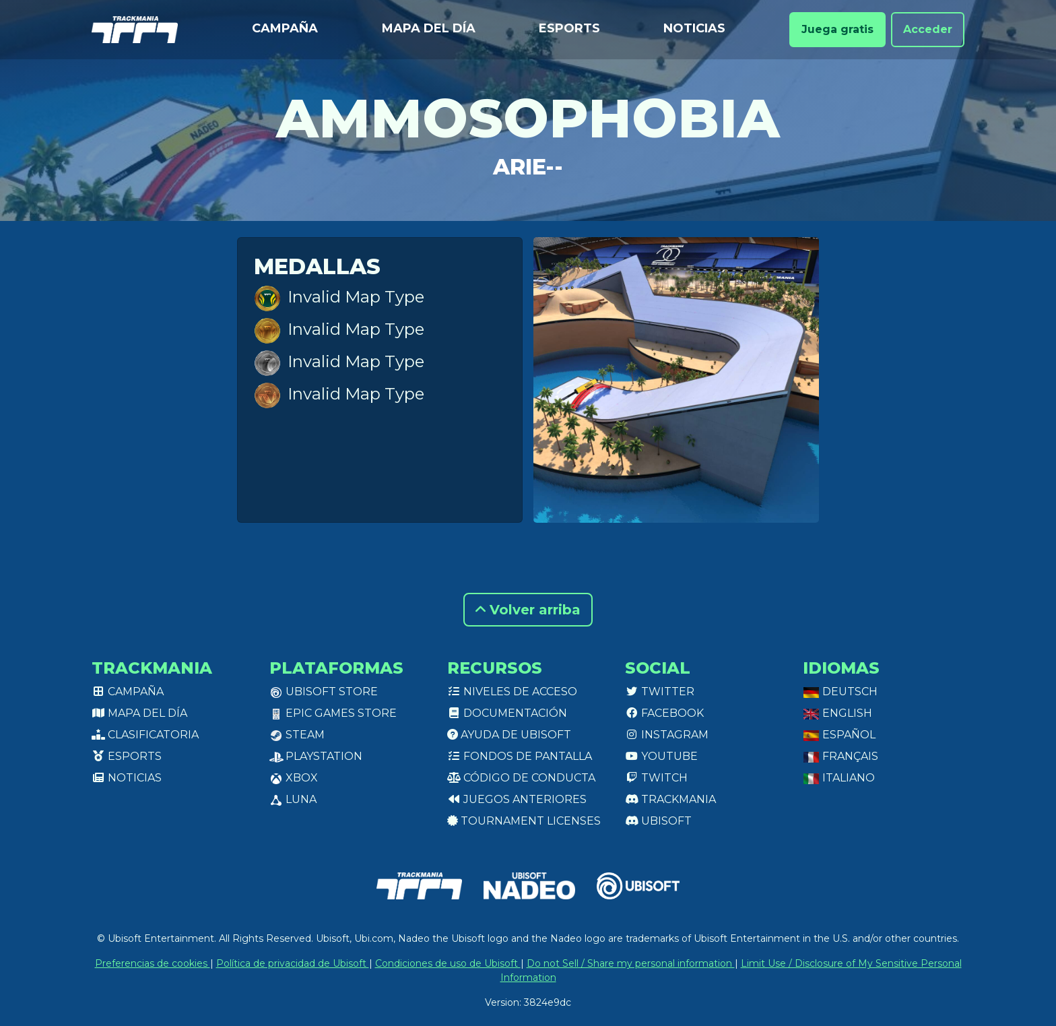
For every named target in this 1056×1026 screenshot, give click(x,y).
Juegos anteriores (517, 799)
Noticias (694, 28)
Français (840, 756)
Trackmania (670, 799)
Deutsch (840, 691)
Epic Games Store (333, 713)
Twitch (656, 777)
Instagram (666, 734)
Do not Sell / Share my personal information (631, 963)
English (837, 713)
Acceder (927, 29)
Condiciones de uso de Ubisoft (448, 963)
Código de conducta (521, 777)
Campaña (285, 28)
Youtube (661, 756)
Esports (569, 28)
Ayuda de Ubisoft (509, 734)
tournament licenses (524, 820)
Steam (297, 734)
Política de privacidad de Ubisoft (292, 963)
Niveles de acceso (512, 691)
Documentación (507, 713)
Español (839, 734)
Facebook (664, 713)
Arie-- (528, 167)
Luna (293, 799)
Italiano (839, 777)
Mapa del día (428, 28)
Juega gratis (837, 29)
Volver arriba (528, 610)
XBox (293, 777)
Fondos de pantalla (519, 756)
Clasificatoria (145, 734)
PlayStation (315, 756)
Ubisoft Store (323, 691)
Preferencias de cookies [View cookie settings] (152, 963)
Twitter (659, 691)
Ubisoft (658, 820)
